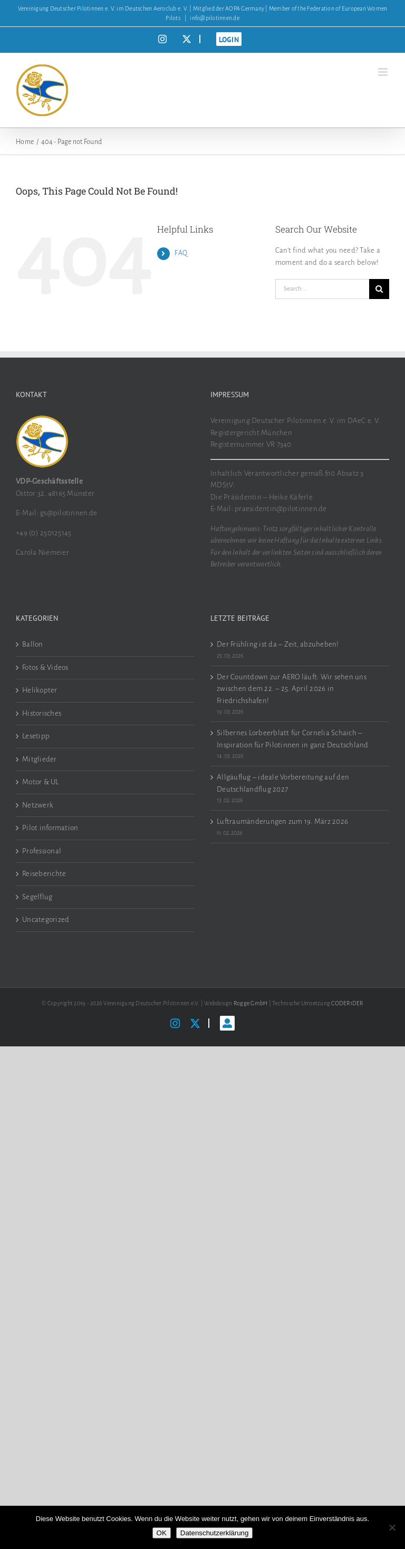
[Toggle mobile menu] (383, 72)
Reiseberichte (44, 874)
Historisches (41, 713)
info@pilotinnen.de (214, 18)
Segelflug (37, 897)
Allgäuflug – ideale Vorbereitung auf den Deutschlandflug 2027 (283, 783)
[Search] (379, 289)
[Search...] (322, 289)
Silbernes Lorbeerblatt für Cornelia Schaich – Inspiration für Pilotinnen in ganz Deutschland (293, 739)
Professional (41, 851)
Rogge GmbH (251, 1003)
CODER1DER (347, 1003)
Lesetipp (36, 736)
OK (162, 1533)
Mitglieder (39, 759)
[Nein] (392, 1527)
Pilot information (50, 828)
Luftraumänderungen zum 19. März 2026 (282, 821)
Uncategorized (45, 919)
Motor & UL (40, 782)
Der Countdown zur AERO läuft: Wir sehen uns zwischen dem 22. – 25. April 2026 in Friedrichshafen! (292, 689)
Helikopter (39, 690)
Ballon (32, 644)
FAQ (181, 253)
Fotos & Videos (45, 667)
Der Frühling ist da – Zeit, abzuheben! (278, 644)
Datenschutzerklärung (214, 1533)
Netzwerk (37, 805)
